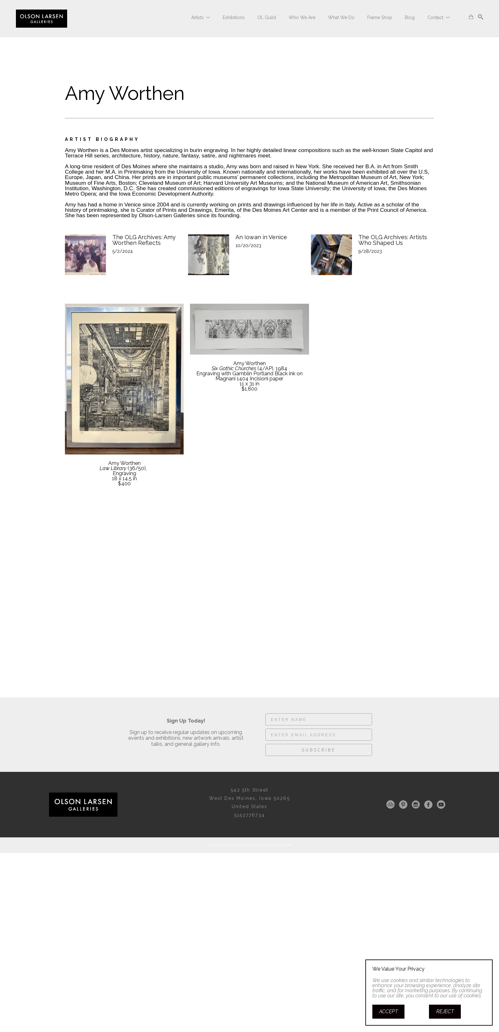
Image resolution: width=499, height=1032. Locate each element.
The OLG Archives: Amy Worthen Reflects (144, 240)
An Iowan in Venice (261, 237)
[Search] (480, 16)
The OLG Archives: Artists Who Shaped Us (393, 240)
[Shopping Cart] (471, 16)
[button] (200, 17)
